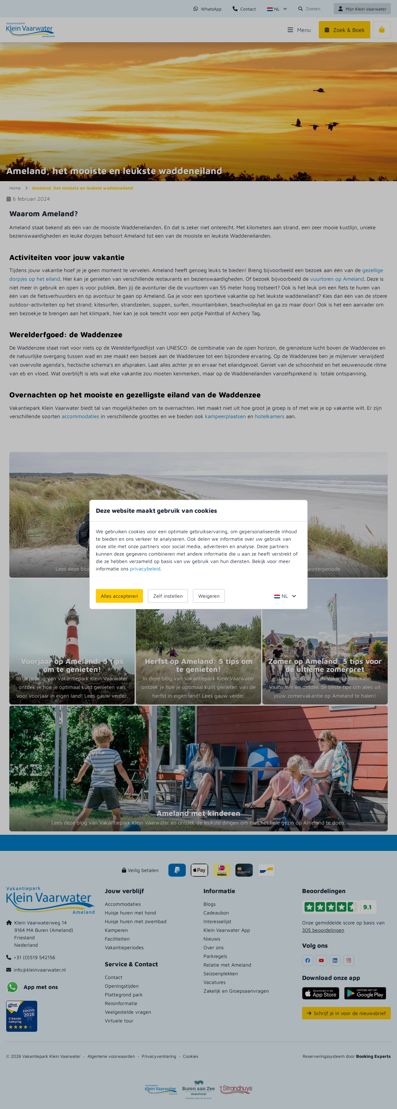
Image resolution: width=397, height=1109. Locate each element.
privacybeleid (145, 568)
